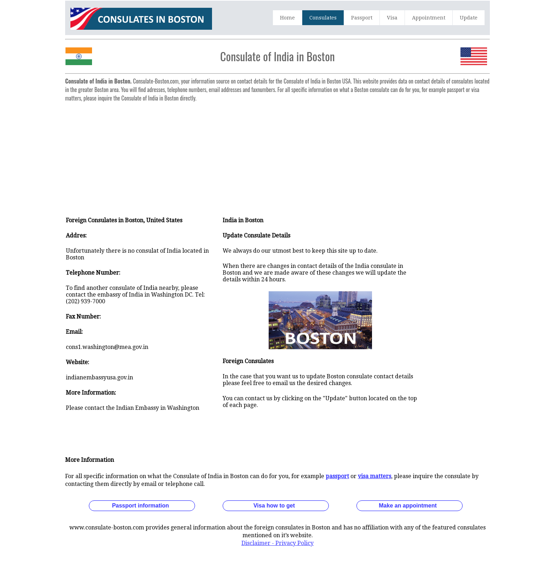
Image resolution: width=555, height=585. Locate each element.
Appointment (428, 18)
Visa (392, 18)
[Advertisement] (277, 154)
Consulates (323, 18)
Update (468, 18)
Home (287, 18)
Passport (361, 18)
